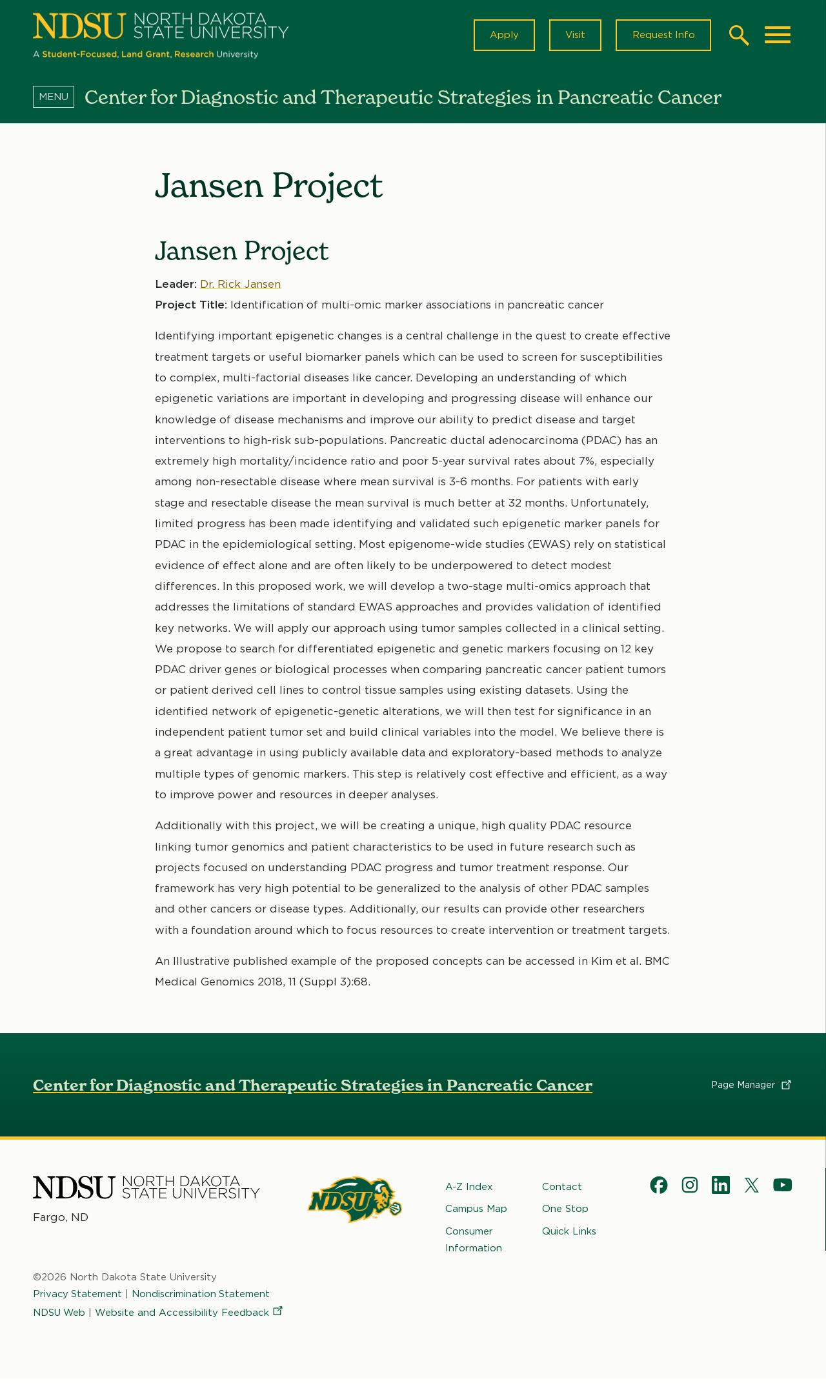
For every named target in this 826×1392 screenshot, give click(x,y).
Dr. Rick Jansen (240, 285)
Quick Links (569, 1233)
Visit (573, 36)
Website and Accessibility (128, 1336)
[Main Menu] (777, 36)
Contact (562, 1189)
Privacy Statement (78, 1301)
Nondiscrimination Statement (202, 1301)
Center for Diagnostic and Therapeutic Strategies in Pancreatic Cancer (312, 1087)
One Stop (565, 1211)
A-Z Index (469, 1189)
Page (752, 1087)
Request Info (662, 36)
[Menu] (59, 99)
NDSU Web (60, 1318)
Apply (501, 36)
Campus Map (476, 1211)
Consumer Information (473, 1241)
